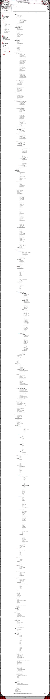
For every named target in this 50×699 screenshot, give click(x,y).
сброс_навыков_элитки (20, 410)
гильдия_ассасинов (26, 294)
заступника (23, 513)
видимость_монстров (22, 579)
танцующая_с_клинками (22, 241)
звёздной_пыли (24, 502)
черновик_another (19, 670)
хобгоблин (20, 223)
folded (18, 677)
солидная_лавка (21, 118)
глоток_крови (25, 314)
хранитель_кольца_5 (22, 225)
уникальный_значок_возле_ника (23, 397)
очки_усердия (19, 45)
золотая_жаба (21, 367)
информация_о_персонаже (23, 279)
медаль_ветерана (19, 89)
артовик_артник (19, 615)
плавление (25, 347)
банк (22, 149)
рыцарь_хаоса (19, 91)
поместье (20, 114)
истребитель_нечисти (20, 86)
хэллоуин (18, 424)
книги (20, 551)
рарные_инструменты (22, 383)
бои (17, 621)
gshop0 (20, 639)
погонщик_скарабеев (22, 237)
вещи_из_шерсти (24, 452)
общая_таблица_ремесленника (23, 584)
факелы (20, 588)
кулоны (23, 436)
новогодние (21, 558)
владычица (21, 232)
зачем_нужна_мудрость (22, 60)
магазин (18, 33)
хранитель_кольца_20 (22, 245)
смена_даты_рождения (22, 393)
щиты (22, 450)
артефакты (20, 376)
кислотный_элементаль (22, 210)
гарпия (20, 203)
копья (20, 552)
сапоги (22, 442)
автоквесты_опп (19, 84)
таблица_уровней (21, 271)
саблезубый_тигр (21, 217)
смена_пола (21, 395)
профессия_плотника (22, 74)
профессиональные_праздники (21, 600)
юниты (20, 188)
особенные (21, 559)
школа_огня (23, 353)
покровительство (26, 320)
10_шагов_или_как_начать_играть (22, 675)
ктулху (20, 211)
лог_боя (20, 280)
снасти (20, 473)
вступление (19, 94)
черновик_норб (19, 667)
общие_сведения (21, 581)
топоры (23, 449)
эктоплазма (21, 386)
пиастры (18, 46)
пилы (20, 472)
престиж (6, 28)
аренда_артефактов (22, 375)
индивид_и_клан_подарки (23, 389)
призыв (23, 506)
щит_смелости (26, 328)
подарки (20, 636)
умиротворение (26, 348)
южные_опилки (21, 125)
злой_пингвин (21, 366)
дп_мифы (20, 635)
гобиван (20, 206)
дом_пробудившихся (24, 151)
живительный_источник (22, 135)
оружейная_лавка (24, 164)
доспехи (25, 428)
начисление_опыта (22, 19)
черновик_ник (19, 666)
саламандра (21, 218)
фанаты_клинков (26, 307)
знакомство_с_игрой (20, 655)
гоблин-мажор (21, 207)
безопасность (21, 260)
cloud (18, 676)
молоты (20, 470)
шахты (20, 124)
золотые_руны (21, 380)
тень (22, 532)
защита (20, 284)
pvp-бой (18, 38)
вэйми (20, 202)
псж (17, 361)
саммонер (20, 238)
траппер (18, 604)
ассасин (23, 497)
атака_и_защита (19, 355)
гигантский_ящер (21, 204)
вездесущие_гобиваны (22, 56)
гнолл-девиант (21, 205)
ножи (22, 448)
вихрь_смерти (25, 312)
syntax (18, 688)
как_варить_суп (21, 63)
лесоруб (18, 594)
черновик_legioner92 (20, 671)
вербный (23, 510)
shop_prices (19, 632)
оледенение (25, 343)
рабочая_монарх (19, 662)
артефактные (21, 545)
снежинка (18, 49)
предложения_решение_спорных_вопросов (23, 660)
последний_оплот (21, 115)
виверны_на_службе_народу (23, 57)
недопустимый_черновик (20, 657)
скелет (20, 219)
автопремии (19, 93)
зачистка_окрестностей (22, 61)
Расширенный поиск (8, 52)
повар (18, 599)
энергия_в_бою (21, 22)
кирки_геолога (21, 468)
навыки (20, 286)
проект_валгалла (26, 299)
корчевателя (23, 491)
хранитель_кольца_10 (22, 224)
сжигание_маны (26, 325)
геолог (18, 589)
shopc (20, 650)
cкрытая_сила (25, 329)
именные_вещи (21, 381)
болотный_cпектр (21, 198)
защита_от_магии (19, 402)
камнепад (25, 338)
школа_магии (23, 156)
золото (18, 42)
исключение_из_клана (20, 96)
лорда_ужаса (23, 538)
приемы (23, 332)
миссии (20, 183)
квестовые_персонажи (20, 87)
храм (22, 155)
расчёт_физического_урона (23, 20)
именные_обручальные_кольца (23, 370)
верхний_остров (21, 103)
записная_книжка (21, 257)
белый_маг (23, 498)
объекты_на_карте (22, 185)
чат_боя (20, 267)
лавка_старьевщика (24, 163)
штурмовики (25, 308)
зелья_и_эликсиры (22, 62)
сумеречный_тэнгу (22, 220)
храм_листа (21, 122)
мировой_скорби (24, 504)
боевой (18, 609)
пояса (22, 441)
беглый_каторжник (22, 196)
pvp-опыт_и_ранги (19, 39)
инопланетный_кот (22, 368)
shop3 (20, 646)
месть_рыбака (21, 66)
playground (18, 681)
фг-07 (20, 243)
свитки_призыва (21, 575)
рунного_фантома (24, 518)
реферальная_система (25, 254)
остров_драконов (19, 15)
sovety (18, 686)
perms (20, 641)
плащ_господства (24, 454)
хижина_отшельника (22, 120)
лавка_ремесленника (24, 162)
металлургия (19, 595)
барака (22, 489)
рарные (20, 574)
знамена (23, 445)
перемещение (21, 81)
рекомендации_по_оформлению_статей (22, 684)
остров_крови (19, 35)
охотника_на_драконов (25, 516)
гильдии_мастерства (22, 109)
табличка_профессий (6, 48)
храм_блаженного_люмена (23, 107)
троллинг (18, 618)
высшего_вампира (24, 511)
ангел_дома (19, 28)
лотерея (18, 32)
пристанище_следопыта (22, 116)
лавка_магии (23, 161)
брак (18, 356)
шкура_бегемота (26, 327)
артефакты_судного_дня (22, 377)
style (18, 687)
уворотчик (20, 274)
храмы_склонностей (22, 121)
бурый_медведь (21, 199)
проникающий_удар (26, 323)
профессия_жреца (22, 73)
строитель (18, 602)
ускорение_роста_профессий (21, 605)
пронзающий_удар (26, 322)
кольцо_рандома (6, 32)
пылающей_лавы (24, 517)
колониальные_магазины (22, 178)
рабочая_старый (19, 663)
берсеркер (23, 499)
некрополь (20, 173)
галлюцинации (26, 336)
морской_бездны (24, 539)
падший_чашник (21, 216)
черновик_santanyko (20, 674)
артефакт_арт (19, 614)
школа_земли (23, 352)
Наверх (45, 693)
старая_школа (25, 306)
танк (20, 272)
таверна (23, 154)
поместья (18, 407)
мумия (20, 212)
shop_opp (20, 647)
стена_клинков (26, 326)
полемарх (18, 659)
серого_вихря (23, 519)
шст (17, 25)
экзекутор (20, 246)
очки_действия (21, 289)
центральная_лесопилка (22, 123)
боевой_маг (21, 230)
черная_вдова (21, 226)
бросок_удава (25, 311)
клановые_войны (19, 629)
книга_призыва (21, 580)
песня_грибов (25, 346)
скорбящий (20, 240)
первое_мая (19, 421)
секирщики (25, 304)
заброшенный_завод (22, 136)
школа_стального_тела (25, 157)
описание (18, 360)
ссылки (20, 265)
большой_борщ (21, 55)
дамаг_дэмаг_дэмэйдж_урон (21, 616)
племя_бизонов (26, 298)
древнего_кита (24, 490)
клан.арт (20, 382)
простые (20, 560)
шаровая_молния (26, 349)
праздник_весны (21, 72)
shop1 (20, 643)
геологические (21, 566)
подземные (21, 570)
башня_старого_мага (24, 150)
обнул (20, 287)
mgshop (20, 640)
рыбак (18, 601)
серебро (18, 48)
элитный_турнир (19, 26)
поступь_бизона (26, 321)
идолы (5, 25)
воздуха (25, 478)
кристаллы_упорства (20, 43)
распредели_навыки (22, 75)
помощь (16, 690)
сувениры (20, 586)
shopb (20, 649)
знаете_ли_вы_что (20, 654)
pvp (17, 619)
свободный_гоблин (22, 239)
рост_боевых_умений (22, 21)
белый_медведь (21, 197)
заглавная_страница (7, 24)
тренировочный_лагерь (20, 627)
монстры (20, 184)
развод (18, 362)
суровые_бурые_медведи (22, 77)
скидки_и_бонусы (19, 411)
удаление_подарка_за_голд (23, 396)
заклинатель (19, 591)
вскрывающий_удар (26, 313)
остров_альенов (19, 168)
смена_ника (21, 394)
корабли (20, 179)
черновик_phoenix (19, 673)
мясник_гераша (21, 213)
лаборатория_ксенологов (22, 138)
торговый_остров (21, 106)
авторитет (18, 41)
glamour (20, 387)
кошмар (23, 503)
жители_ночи (25, 295)
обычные (20, 573)
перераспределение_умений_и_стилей (22, 405)
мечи (20, 553)
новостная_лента (19, 416)
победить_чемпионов (22, 70)
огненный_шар (26, 342)
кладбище (20, 111)
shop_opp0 (20, 648)
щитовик (20, 275)
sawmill (20, 642)
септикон (18, 36)
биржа (5, 23)
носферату (20, 236)
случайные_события (6, 34)
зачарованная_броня (26, 315)
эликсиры (20, 564)
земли (24, 479)
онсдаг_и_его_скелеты (22, 68)
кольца (24, 430)
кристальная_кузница (26, 148)
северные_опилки (21, 117)
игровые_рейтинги (19, 415)
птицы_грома (23, 492)
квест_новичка (19, 88)
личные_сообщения (22, 258)
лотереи (18, 192)
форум (18, 417)
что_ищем (4, 49)
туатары (23, 493)
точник (20, 273)
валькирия (20, 231)
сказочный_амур (19, 422)
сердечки (18, 47)
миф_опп (20, 547)
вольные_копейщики (26, 301)
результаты (19, 625)
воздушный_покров (26, 335)
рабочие (18, 409)
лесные (20, 568)
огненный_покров (26, 341)
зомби (20, 209)
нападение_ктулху (19, 193)
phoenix (18, 680)
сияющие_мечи (26, 305)
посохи (20, 555)
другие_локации (21, 130)
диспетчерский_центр (22, 134)
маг (19, 270)
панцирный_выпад (26, 318)
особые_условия (19, 404)
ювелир (18, 607)
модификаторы (21, 285)
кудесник (18, 593)
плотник (18, 598)
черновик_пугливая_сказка (21, 669)
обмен (18, 359)
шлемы (23, 443)
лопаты (20, 469)
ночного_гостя (23, 540)
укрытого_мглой (24, 520)
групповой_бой (19, 652)
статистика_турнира (20, 626)
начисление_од (21, 18)
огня (24, 484)
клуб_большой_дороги (27, 302)
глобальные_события (7, 31)
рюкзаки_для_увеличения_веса (23, 384)
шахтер (18, 606)
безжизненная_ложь (22, 54)
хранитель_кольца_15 (22, 244)
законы (18, 653)
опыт (20, 288)
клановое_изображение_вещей (23, 391)
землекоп (18, 592)
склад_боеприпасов (20, 423)
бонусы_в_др (19, 400)
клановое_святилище (20, 97)
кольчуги (25, 431)
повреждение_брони (26, 319)
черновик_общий (19, 668)
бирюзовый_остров (22, 102)
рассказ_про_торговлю (22, 76)
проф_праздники (19, 90)
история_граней (19, 656)
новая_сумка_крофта (22, 67)
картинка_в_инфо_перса (22, 390)
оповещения (21, 264)
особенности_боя (21, 186)
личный (20, 373)
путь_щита (18, 661)
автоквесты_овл (19, 83)
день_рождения (21, 261)
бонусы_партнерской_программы (26, 252)
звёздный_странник (22, 234)
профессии (21, 82)
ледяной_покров (26, 340)
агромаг (5, 30)
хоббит (20, 222)
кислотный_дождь (26, 339)
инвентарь (20, 278)
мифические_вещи (20, 34)
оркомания (20, 69)
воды (24, 477)
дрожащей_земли (24, 512)
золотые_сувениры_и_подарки (21, 403)
